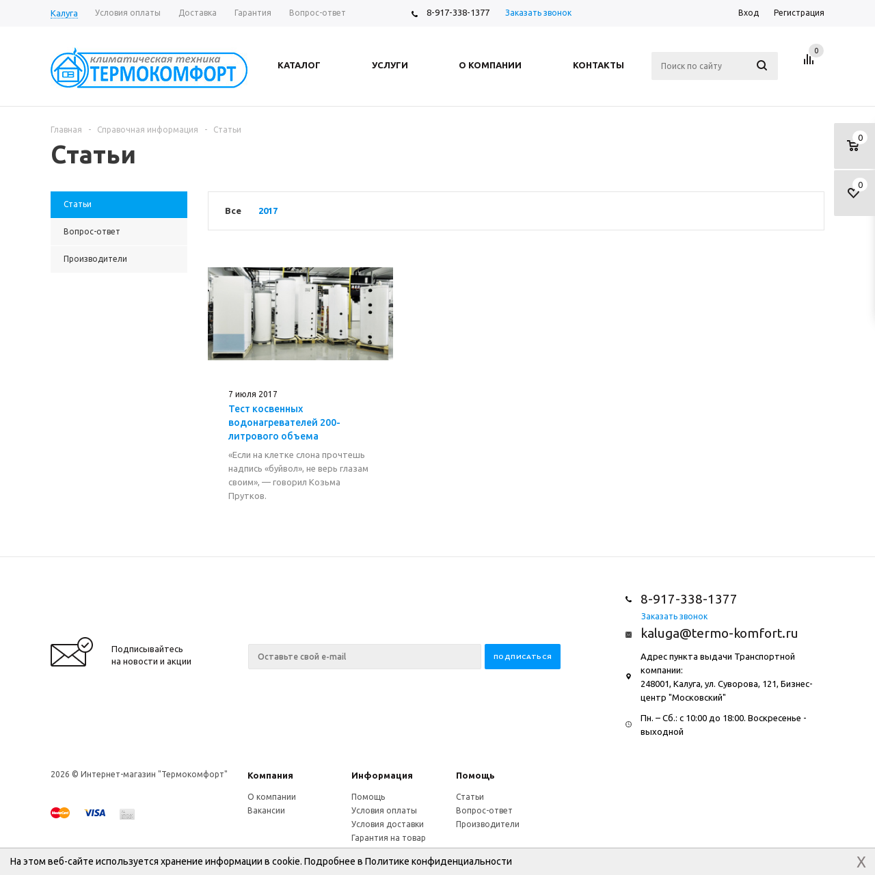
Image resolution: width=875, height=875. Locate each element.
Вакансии (266, 810)
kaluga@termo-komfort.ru (719, 633)
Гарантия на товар (388, 837)
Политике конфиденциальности (438, 861)
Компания (270, 775)
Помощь (475, 775)
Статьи (470, 796)
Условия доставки (387, 824)
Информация (382, 775)
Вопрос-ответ (484, 810)
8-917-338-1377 (458, 12)
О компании (271, 796)
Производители (488, 824)
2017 (268, 210)
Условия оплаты (384, 810)
